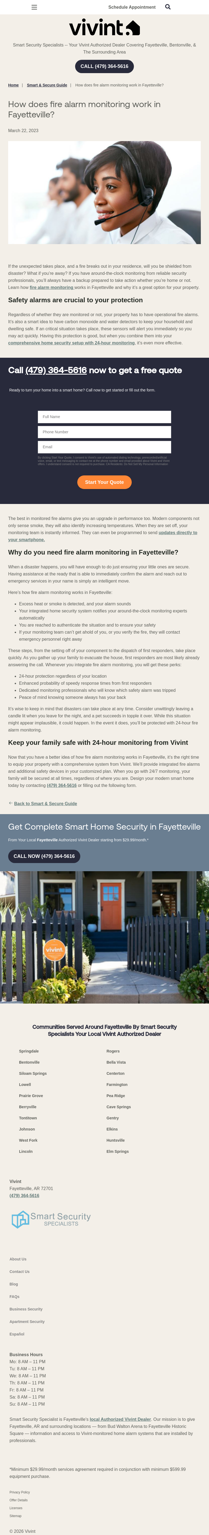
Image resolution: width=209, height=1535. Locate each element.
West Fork (28, 1140)
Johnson (27, 1129)
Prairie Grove (31, 1096)
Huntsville (116, 1140)
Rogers (113, 1051)
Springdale (29, 1051)
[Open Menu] (34, 7)
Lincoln (26, 1151)
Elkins (112, 1129)
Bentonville (29, 1062)
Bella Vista (116, 1062)
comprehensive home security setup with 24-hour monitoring (71, 343)
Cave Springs (119, 1107)
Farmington (117, 1084)
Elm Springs (118, 1151)
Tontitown (28, 1118)
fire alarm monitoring (52, 287)
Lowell (25, 1084)
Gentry (113, 1118)
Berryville (27, 1107)
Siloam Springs (33, 1073)
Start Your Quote (104, 482)
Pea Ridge (116, 1096)
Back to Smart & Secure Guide (42, 803)
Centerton (116, 1073)
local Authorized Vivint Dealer (120, 1419)
